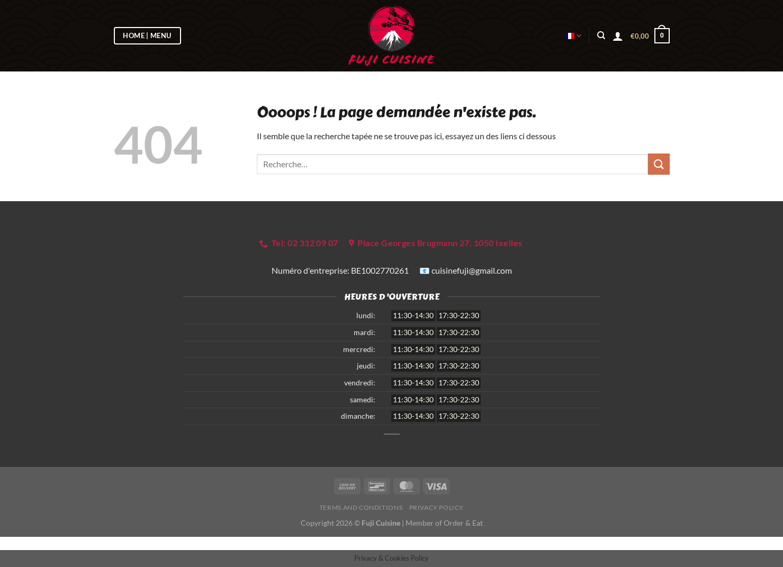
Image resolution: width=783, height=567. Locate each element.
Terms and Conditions (360, 507)
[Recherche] (601, 35)
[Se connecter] (618, 36)
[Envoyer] (658, 164)
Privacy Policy (436, 507)
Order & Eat (463, 522)
